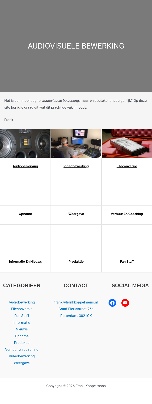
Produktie (76, 261)
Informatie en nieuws (25, 261)
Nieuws (22, 329)
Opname (25, 214)
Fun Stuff (127, 261)
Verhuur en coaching (127, 214)
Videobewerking (76, 166)
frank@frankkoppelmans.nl (76, 302)
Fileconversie (127, 166)
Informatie (21, 322)
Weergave (76, 214)
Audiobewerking (25, 166)
